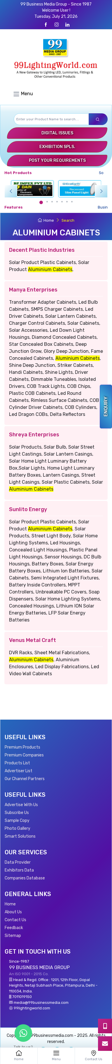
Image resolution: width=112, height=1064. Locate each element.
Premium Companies (24, 755)
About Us (13, 911)
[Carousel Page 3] (52, 201)
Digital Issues (57, 133)
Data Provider (18, 862)
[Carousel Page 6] (67, 201)
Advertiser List (18, 770)
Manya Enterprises (33, 290)
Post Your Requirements (57, 160)
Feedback (14, 927)
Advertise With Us (21, 804)
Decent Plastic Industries (42, 250)
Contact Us (15, 919)
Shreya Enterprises (34, 434)
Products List (17, 763)
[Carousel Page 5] (62, 201)
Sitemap (13, 935)
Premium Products (22, 747)
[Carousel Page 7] (72, 201)
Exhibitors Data (19, 870)
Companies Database (25, 878)
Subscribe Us (17, 812)
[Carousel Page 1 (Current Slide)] (41, 202)
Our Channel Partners (25, 778)
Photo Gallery (17, 828)
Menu (23, 94)
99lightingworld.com (32, 1008)
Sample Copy (17, 820)
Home (46, 220)
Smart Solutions (20, 836)
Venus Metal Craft (32, 640)
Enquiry (105, 406)
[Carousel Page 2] (47, 201)
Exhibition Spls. (57, 146)
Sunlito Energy (28, 509)
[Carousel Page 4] (57, 201)
